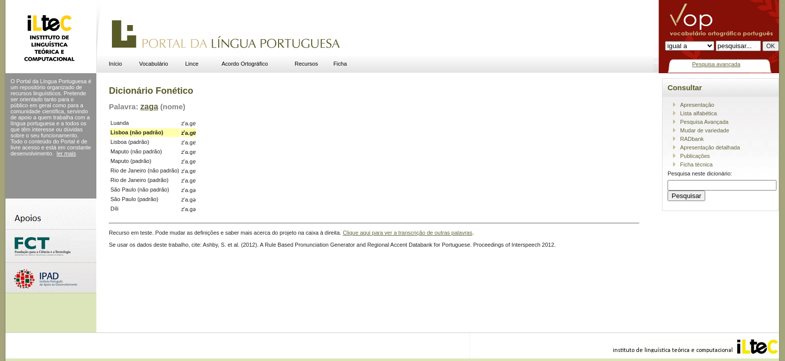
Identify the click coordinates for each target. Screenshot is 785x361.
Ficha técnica (696, 164)
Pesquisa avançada (716, 64)
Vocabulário (153, 64)
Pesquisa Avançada (704, 122)
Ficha (340, 64)
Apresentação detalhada (710, 147)
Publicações (695, 156)
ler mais (66, 153)
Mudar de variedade (704, 130)
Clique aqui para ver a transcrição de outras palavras (407, 233)
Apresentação (697, 105)
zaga (150, 106)
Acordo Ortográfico (245, 64)
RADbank (692, 139)
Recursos (306, 64)
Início (115, 64)
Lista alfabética (698, 113)
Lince (191, 64)
